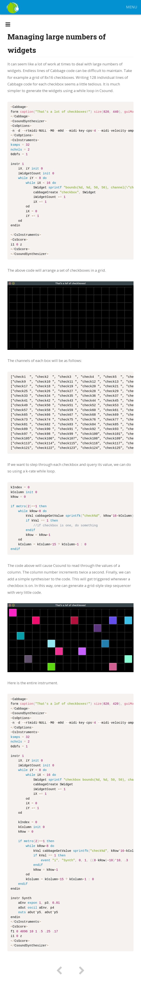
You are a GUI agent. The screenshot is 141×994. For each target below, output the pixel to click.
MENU (131, 7)
